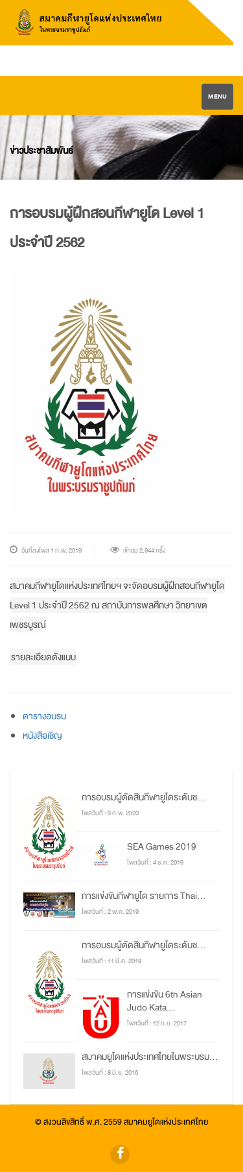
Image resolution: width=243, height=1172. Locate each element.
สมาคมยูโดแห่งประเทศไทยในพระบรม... (150, 1056)
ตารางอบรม (44, 716)
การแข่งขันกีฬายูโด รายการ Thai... (144, 895)
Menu (217, 96)
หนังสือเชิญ (42, 735)
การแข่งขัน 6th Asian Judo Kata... (164, 1001)
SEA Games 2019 (161, 846)
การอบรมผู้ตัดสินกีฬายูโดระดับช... (144, 797)
